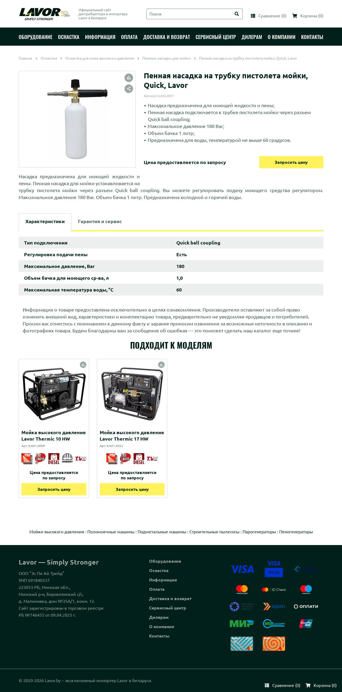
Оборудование (165, 561)
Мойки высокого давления (56, 531)
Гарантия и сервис (100, 221)
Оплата (157, 589)
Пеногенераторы (296, 531)
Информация (163, 579)
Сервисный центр (167, 607)
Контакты (159, 635)
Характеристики (45, 221)
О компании (161, 626)
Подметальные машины (162, 531)
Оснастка (159, 570)
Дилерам (159, 617)
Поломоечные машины (110, 531)
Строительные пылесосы (214, 531)
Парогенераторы (259, 531)
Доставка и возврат (170, 598)
